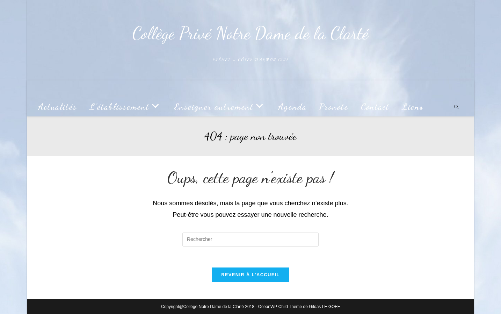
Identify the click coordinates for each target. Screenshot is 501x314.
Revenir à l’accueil (250, 274)
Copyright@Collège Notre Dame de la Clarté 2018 (207, 306)
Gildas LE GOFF (324, 306)
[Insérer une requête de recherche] (250, 240)
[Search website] (456, 108)
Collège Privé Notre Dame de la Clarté (250, 33)
